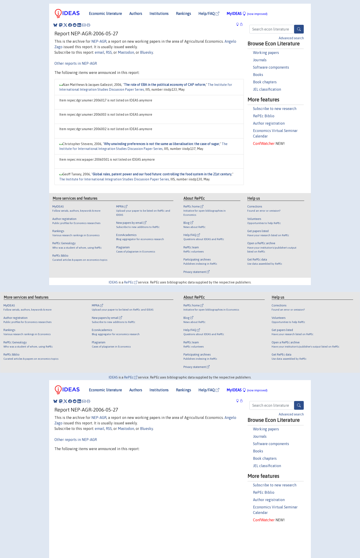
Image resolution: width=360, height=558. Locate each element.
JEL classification (267, 89)
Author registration (269, 123)
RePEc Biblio (263, 116)
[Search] (299, 29)
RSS (109, 52)
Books (258, 75)
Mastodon (126, 52)
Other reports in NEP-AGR (75, 63)
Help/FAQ (208, 13)
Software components (271, 67)
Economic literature (105, 13)
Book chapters (265, 82)
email (99, 52)
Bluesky (146, 52)
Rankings (183, 13)
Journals (260, 60)
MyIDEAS (247, 13)
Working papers (266, 52)
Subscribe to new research (274, 109)
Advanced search (291, 38)
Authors (135, 13)
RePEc (130, 282)
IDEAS (113, 282)
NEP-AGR (99, 41)
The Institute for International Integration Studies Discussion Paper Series (114, 179)
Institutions (159, 13)
